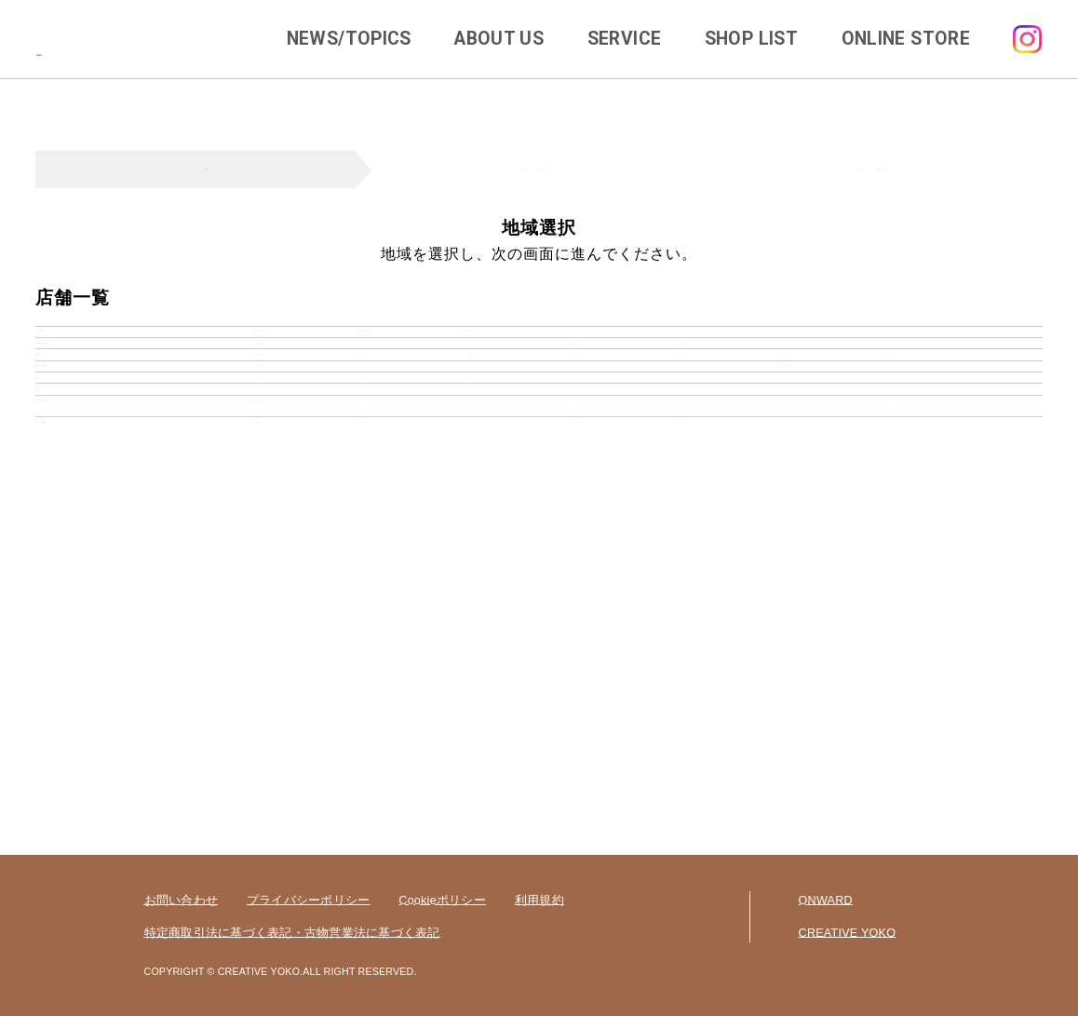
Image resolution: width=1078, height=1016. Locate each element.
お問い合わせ (181, 900)
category (74, 348)
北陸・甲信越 (86, 486)
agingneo (259, 348)
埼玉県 (470, 440)
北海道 (258, 394)
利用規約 (539, 900)
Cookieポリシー (442, 900)
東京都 (258, 440)
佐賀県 (364, 715)
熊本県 (576, 715)
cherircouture (364, 348)
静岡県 (364, 532)
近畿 (59, 578)
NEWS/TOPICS (349, 38)
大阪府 (258, 578)
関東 (59, 440)
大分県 (681, 715)
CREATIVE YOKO (847, 933)
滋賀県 (681, 578)
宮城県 (576, 394)
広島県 (258, 623)
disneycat (470, 348)
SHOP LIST (751, 38)
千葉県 (576, 440)
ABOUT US (499, 38)
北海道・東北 (86, 394)
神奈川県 (364, 440)
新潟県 (258, 486)
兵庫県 (364, 578)
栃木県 (787, 440)
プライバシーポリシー (309, 900)
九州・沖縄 (80, 715)
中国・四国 (80, 623)
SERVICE (624, 38)
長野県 (787, 486)
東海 (59, 532)
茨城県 (681, 440)
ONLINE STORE (906, 38)
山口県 (470, 623)
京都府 (470, 578)
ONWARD (826, 900)
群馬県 (892, 440)
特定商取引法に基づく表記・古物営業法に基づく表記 (292, 933)
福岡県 (258, 715)
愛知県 (470, 532)
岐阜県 (258, 532)
